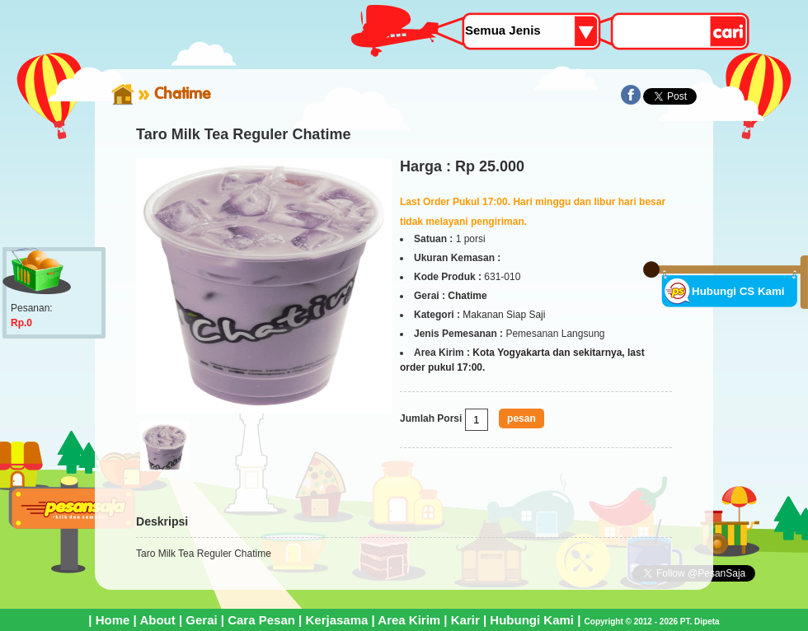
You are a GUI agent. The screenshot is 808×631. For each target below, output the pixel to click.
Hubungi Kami (532, 620)
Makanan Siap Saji (504, 314)
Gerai (201, 620)
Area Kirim (409, 620)
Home (113, 620)
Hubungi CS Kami (738, 291)
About (157, 620)
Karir (465, 620)
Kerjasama (336, 620)
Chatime (182, 93)
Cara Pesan (261, 620)
